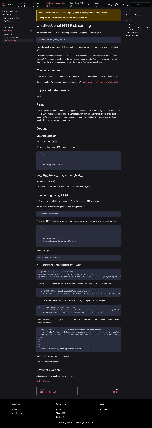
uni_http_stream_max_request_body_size (138, 28)
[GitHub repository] (116, 4)
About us (16, 409)
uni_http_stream (132, 24)
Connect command (132, 12)
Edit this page (43, 381)
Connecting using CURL (134, 32)
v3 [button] (122, 4)
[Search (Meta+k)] (140, 4)
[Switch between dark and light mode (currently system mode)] (128, 5)
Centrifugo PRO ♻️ (76, 4)
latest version (78, 18)
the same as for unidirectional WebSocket (100, 82)
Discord (60, 413)
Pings (128, 18)
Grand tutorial (97, 4)
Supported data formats (134, 15)
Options (128, 21)
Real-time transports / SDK (55, 4)
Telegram (61, 409)
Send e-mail (17, 413)
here (72, 376)
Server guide (36, 4)
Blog (110, 4)
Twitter (60, 417)
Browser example (132, 35)
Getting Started (21, 4)
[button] (17, 14)
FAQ (89, 4)
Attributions (105, 409)
